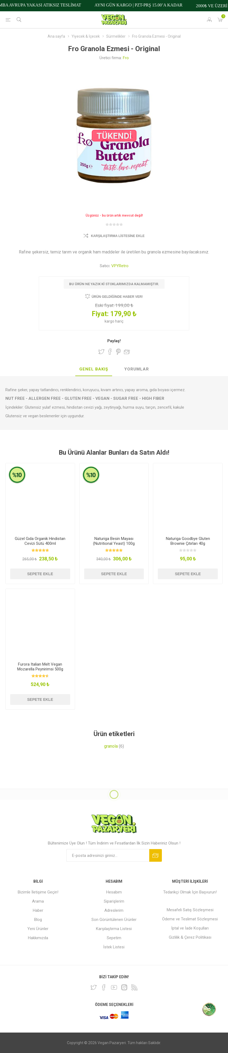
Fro (126, 57)
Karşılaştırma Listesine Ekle (118, 236)
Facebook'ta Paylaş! (110, 352)
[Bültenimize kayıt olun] (107, 855)
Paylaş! (114, 340)
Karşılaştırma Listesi (114, 928)
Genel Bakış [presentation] (93, 369)
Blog (38, 919)
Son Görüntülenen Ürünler (114, 919)
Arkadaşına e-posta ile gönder (127, 352)
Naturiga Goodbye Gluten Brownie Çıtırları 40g (188, 541)
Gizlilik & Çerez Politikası (190, 937)
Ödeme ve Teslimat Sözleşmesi (190, 919)
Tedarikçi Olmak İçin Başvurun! (190, 892)
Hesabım (114, 892)
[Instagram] (124, 987)
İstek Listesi (113, 947)
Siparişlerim (114, 901)
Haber (38, 910)
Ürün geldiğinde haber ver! (117, 297)
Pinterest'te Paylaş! (118, 352)
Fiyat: (100, 314)
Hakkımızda (38, 937)
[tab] (93, 369)
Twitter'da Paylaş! (101, 352)
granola (111, 746)
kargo (110, 321)
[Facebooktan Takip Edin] (103, 987)
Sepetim (114, 937)
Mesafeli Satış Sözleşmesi (190, 909)
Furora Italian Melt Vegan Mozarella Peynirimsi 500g (40, 667)
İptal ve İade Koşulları (190, 928)
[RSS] (134, 987)
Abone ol (155, 855)
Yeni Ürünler (37, 928)
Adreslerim (113, 910)
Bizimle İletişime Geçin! (38, 892)
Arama (38, 901)
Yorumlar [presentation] (136, 369)
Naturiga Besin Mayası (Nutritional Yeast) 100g (114, 541)
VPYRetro (120, 265)
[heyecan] (93, 987)
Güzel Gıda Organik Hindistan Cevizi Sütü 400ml (40, 541)
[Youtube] (114, 987)
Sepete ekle (40, 574)
